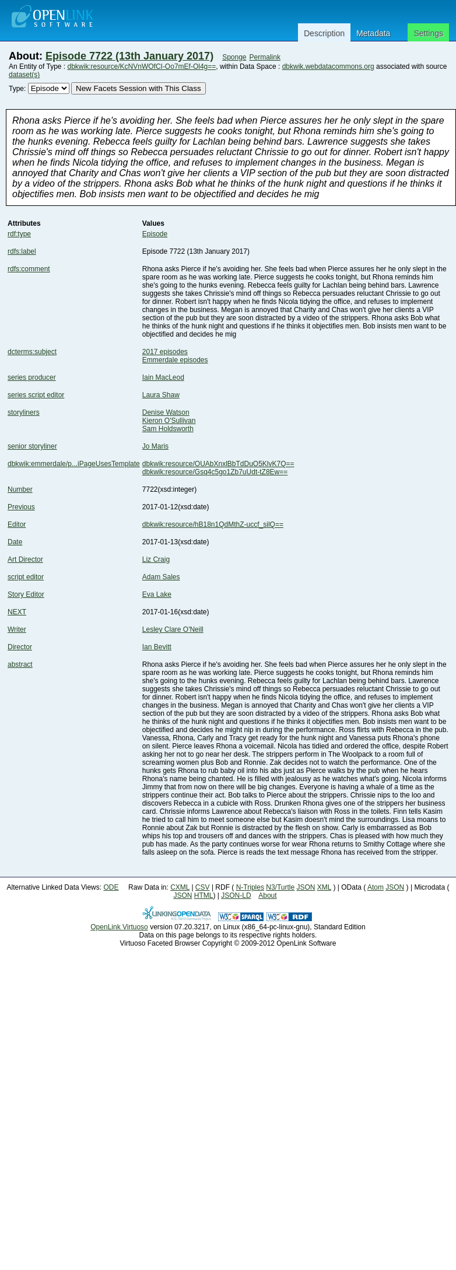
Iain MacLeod (163, 377)
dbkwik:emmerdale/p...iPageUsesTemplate (74, 464)
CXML (180, 887)
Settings (428, 33)
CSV (202, 887)
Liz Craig (156, 559)
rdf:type (19, 234)
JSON (306, 887)
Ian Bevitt (156, 647)
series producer (32, 377)
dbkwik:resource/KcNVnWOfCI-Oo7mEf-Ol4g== (142, 66)
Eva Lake (156, 594)
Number (20, 489)
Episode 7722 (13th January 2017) (129, 56)
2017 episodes (165, 352)
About (267, 895)
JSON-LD (236, 895)
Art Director (25, 559)
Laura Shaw (161, 395)
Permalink (265, 57)
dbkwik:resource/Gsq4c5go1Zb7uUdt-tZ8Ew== (214, 472)
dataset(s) (24, 75)
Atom (375, 887)
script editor (26, 577)
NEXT (17, 612)
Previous (21, 507)
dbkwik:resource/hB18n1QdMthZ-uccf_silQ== (212, 524)
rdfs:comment (29, 269)
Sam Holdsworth (168, 429)
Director (20, 647)
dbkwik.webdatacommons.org (328, 66)
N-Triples (250, 887)
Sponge (234, 57)
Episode (154, 234)
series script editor (36, 395)
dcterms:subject (32, 352)
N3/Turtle (280, 887)
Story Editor (26, 594)
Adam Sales (161, 577)
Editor (17, 524)
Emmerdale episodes (175, 360)
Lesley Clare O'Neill (173, 629)
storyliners (24, 412)
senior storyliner (32, 446)
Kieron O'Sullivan (169, 421)
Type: (17, 89)
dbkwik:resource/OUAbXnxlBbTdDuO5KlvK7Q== (218, 464)
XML (324, 887)
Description (324, 33)
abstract (20, 664)
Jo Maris (155, 446)
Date (15, 542)
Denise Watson (166, 412)
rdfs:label (22, 251)
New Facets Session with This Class (138, 88)
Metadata (373, 33)
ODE (110, 887)
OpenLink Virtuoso (119, 927)
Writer (17, 629)
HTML (203, 895)
